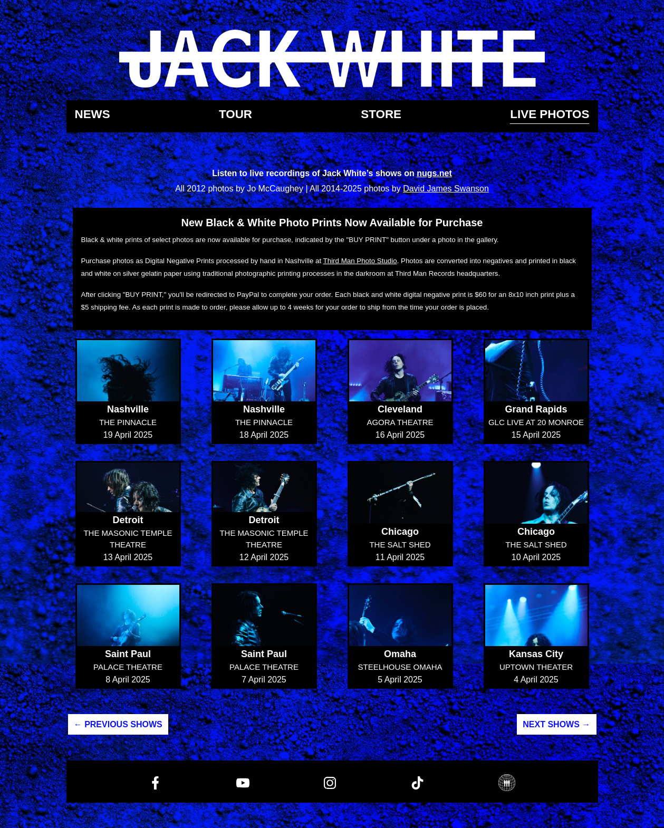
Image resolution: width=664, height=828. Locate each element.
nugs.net (434, 173)
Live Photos (549, 115)
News (92, 115)
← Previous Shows (118, 724)
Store (381, 115)
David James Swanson (446, 188)
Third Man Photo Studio (360, 261)
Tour (235, 115)
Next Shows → (556, 724)
